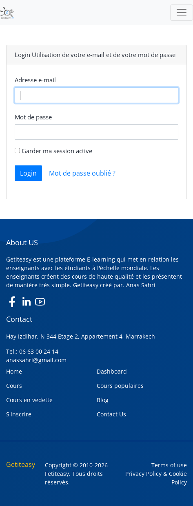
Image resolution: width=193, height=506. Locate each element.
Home (14, 371)
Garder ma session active (53, 151)
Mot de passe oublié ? (82, 173)
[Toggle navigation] (181, 12)
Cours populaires (120, 385)
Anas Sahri (140, 285)
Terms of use (169, 465)
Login (28, 173)
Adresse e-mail (35, 80)
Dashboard (112, 371)
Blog (103, 400)
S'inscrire (18, 414)
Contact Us (111, 414)
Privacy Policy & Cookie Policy (156, 478)
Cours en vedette (29, 400)
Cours (14, 385)
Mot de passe (33, 117)
